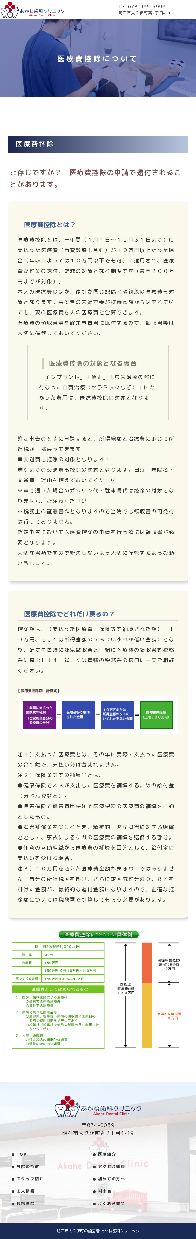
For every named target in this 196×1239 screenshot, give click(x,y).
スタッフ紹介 (30, 1179)
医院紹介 (107, 1154)
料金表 (105, 1191)
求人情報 (26, 1191)
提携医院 (26, 1203)
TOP (22, 1154)
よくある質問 (111, 1203)
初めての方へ (111, 1179)
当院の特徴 (28, 1166)
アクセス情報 (111, 1166)
